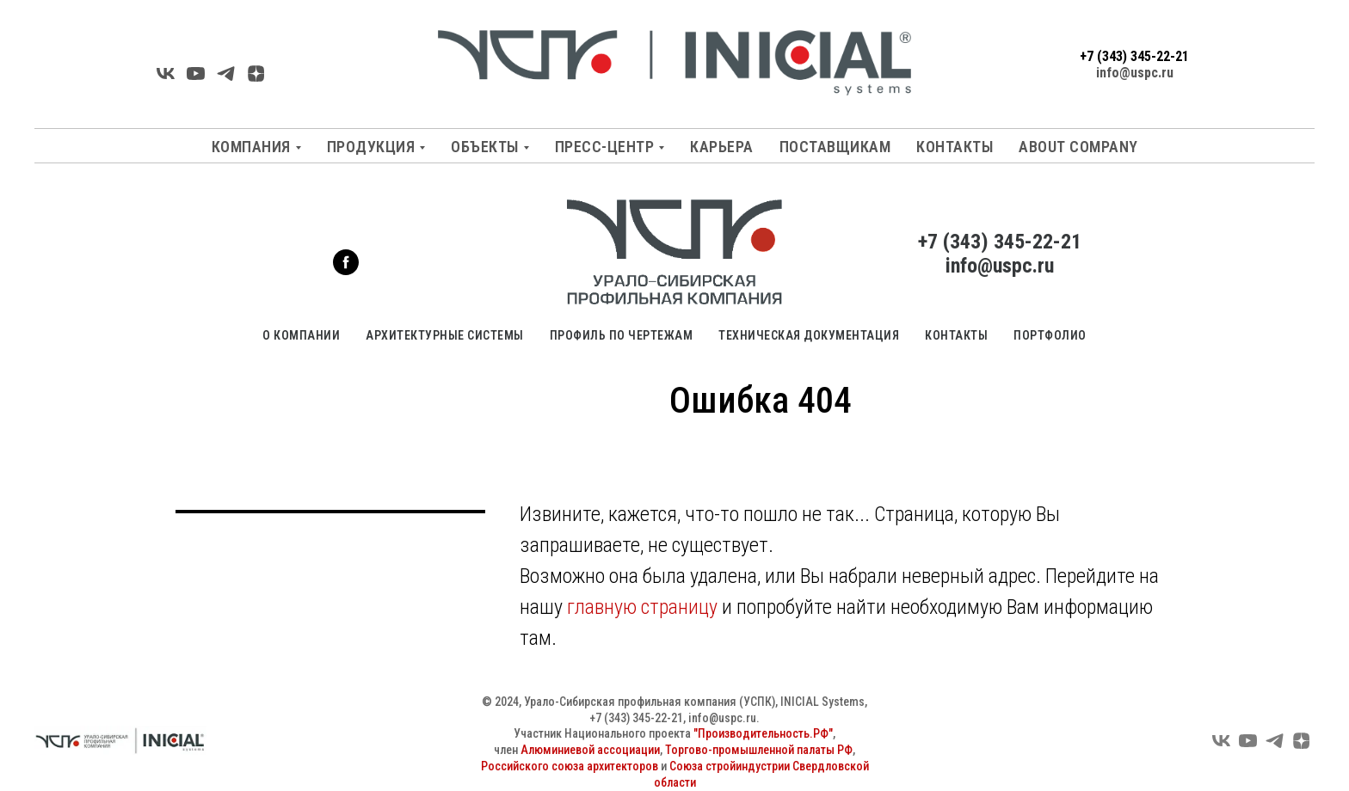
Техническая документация (808, 335)
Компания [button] (251, 147)
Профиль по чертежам (621, 335)
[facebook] (346, 270)
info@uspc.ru (1134, 72)
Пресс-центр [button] (605, 147)
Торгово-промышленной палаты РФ (759, 750)
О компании (301, 335)
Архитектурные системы (445, 335)
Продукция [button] (371, 147)
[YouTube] (195, 79)
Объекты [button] (485, 147)
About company (1078, 147)
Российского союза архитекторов (569, 766)
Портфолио (1050, 335)
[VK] (165, 79)
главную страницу (642, 607)
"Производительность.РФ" (763, 733)
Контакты (954, 147)
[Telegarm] (226, 79)
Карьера (722, 147)
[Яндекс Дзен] (256, 79)
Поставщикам (835, 147)
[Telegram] (1274, 746)
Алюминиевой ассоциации (590, 750)
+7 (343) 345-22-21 (1134, 56)
